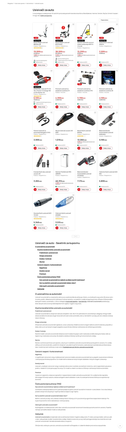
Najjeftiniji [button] (43, 268)
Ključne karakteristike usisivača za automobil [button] (53, 250)
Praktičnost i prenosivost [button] (48, 253)
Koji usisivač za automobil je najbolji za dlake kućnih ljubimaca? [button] (62, 280)
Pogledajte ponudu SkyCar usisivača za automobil (78, 347)
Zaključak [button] (40, 289)
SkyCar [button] (42, 262)
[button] (43, 45)
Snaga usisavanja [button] (45, 256)
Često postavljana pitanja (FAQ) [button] (48, 277)
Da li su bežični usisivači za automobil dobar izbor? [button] (57, 283)
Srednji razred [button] (44, 271)
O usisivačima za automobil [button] (45, 247)
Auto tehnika (82, 301)
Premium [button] (42, 274)
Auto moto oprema (72, 301)
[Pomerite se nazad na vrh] (120, 426)
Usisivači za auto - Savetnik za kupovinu (57, 243)
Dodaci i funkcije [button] (45, 259)
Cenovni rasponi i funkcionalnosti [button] (49, 265)
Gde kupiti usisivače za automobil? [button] (52, 286)
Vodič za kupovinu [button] (46, 16)
